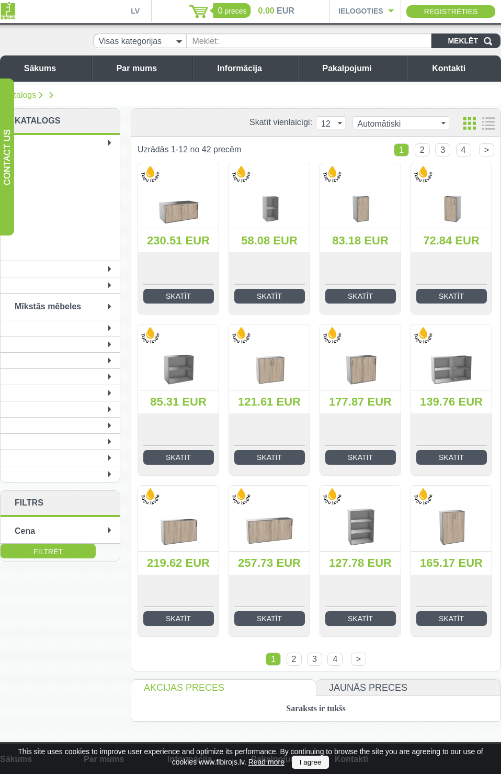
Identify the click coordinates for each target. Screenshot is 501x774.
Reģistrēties (451, 11)
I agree (311, 762)
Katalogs (20, 95)
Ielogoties (360, 11)
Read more (266, 762)
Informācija (255, 68)
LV (135, 11)
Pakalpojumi (362, 68)
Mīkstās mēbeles (48, 306)
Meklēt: (205, 41)
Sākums (55, 68)
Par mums (152, 68)
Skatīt (178, 296)
